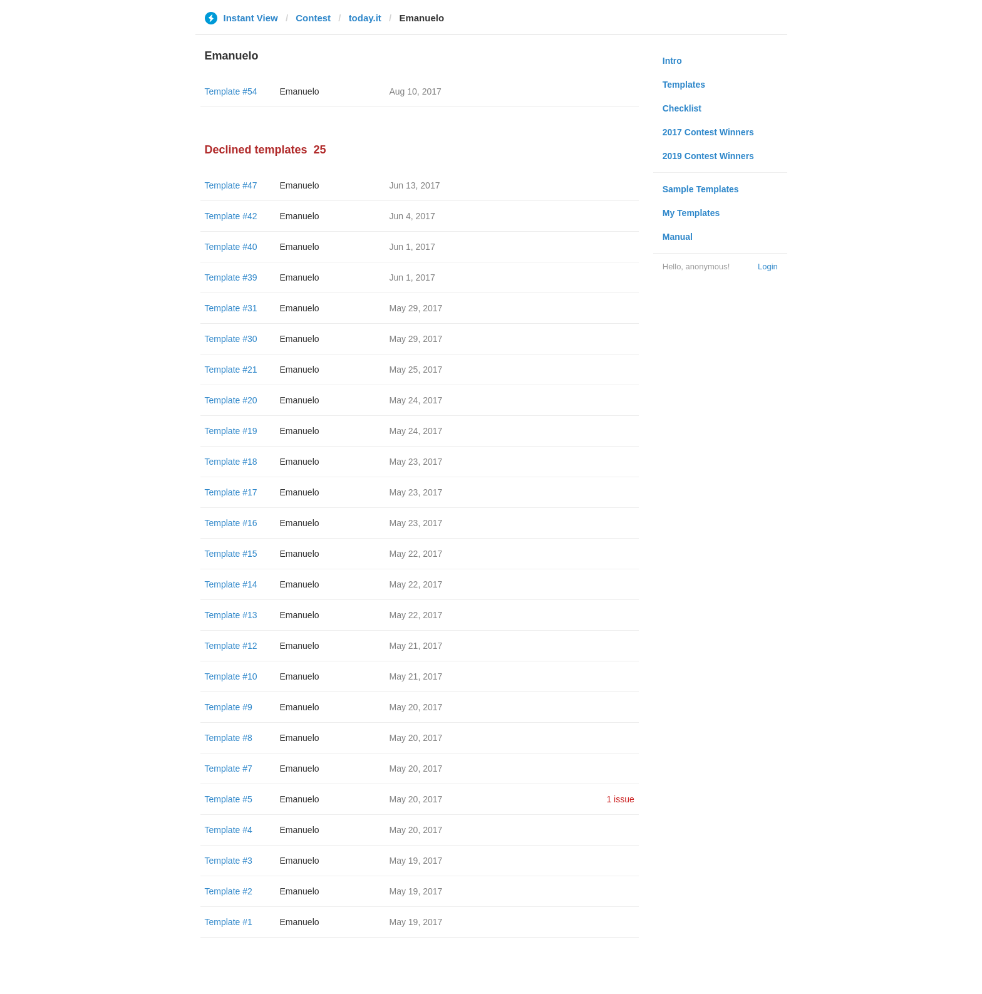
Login (768, 266)
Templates (684, 85)
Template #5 (228, 799)
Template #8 (228, 738)
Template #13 (231, 615)
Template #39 (231, 277)
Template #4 (228, 830)
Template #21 (231, 370)
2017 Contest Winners (708, 132)
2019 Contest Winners (708, 156)
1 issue (620, 799)
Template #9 (228, 707)
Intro (672, 61)
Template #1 (228, 922)
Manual (678, 237)
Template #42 (231, 216)
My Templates (691, 213)
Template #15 (231, 554)
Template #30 (231, 339)
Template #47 (231, 185)
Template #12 (231, 646)
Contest (313, 18)
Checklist (682, 108)
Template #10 (231, 676)
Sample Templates (701, 189)
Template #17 (231, 492)
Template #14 (231, 584)
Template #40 (231, 247)
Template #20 (231, 400)
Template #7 (228, 769)
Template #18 (231, 462)
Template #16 (231, 523)
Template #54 (231, 91)
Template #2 (228, 891)
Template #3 (228, 861)
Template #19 (231, 431)
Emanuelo (299, 91)
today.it (365, 18)
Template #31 (231, 308)
